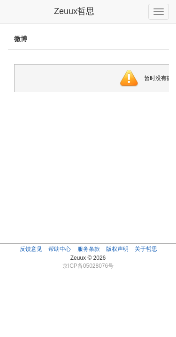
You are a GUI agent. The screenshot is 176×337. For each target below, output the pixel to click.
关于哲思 (146, 249)
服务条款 (88, 249)
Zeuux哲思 (74, 11)
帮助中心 (59, 249)
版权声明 (117, 249)
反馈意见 (31, 249)
